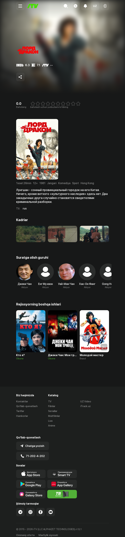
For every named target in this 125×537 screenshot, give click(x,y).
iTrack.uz (85, 406)
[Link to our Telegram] (20, 508)
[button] (95, 6)
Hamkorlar (22, 416)
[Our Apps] (62, 469)
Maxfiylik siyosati (48, 530)
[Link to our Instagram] (30, 508)
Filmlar (51, 406)
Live (50, 420)
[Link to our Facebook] (40, 508)
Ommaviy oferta (25, 530)
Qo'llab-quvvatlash (27, 406)
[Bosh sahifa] (32, 6)
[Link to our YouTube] (50, 508)
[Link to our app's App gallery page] (62, 480)
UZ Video (85, 401)
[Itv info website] (62, 490)
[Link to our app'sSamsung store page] (31, 490)
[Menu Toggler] (20, 6)
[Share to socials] (20, 77)
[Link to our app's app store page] (31, 469)
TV (49, 401)
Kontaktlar (22, 401)
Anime (51, 425)
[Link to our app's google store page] (31, 480)
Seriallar (52, 411)
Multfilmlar (54, 416)
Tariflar (20, 411)
